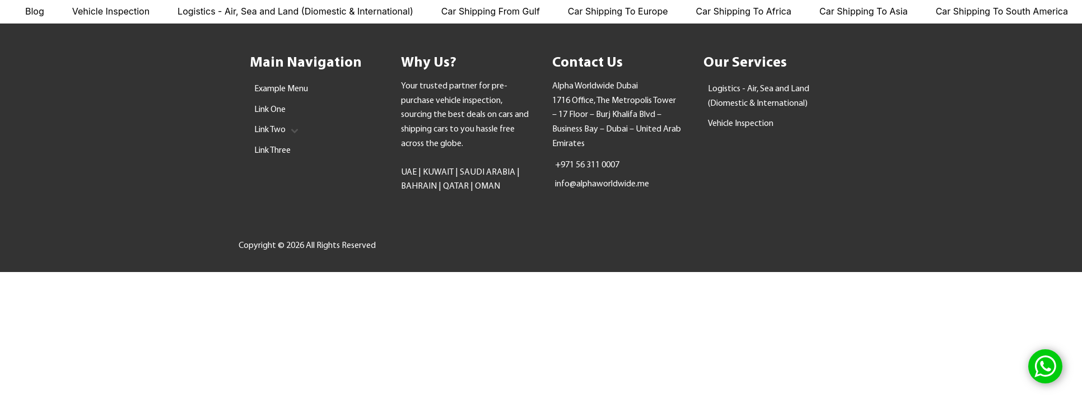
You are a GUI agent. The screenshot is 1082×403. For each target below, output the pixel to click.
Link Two (276, 129)
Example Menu (281, 89)
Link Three (272, 150)
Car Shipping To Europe (618, 11)
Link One (270, 109)
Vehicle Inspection (111, 11)
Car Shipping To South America (1002, 11)
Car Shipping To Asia (863, 11)
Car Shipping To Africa (744, 11)
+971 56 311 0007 (587, 165)
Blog (34, 11)
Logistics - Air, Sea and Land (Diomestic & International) (295, 11)
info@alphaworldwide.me (602, 184)
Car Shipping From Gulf (490, 11)
